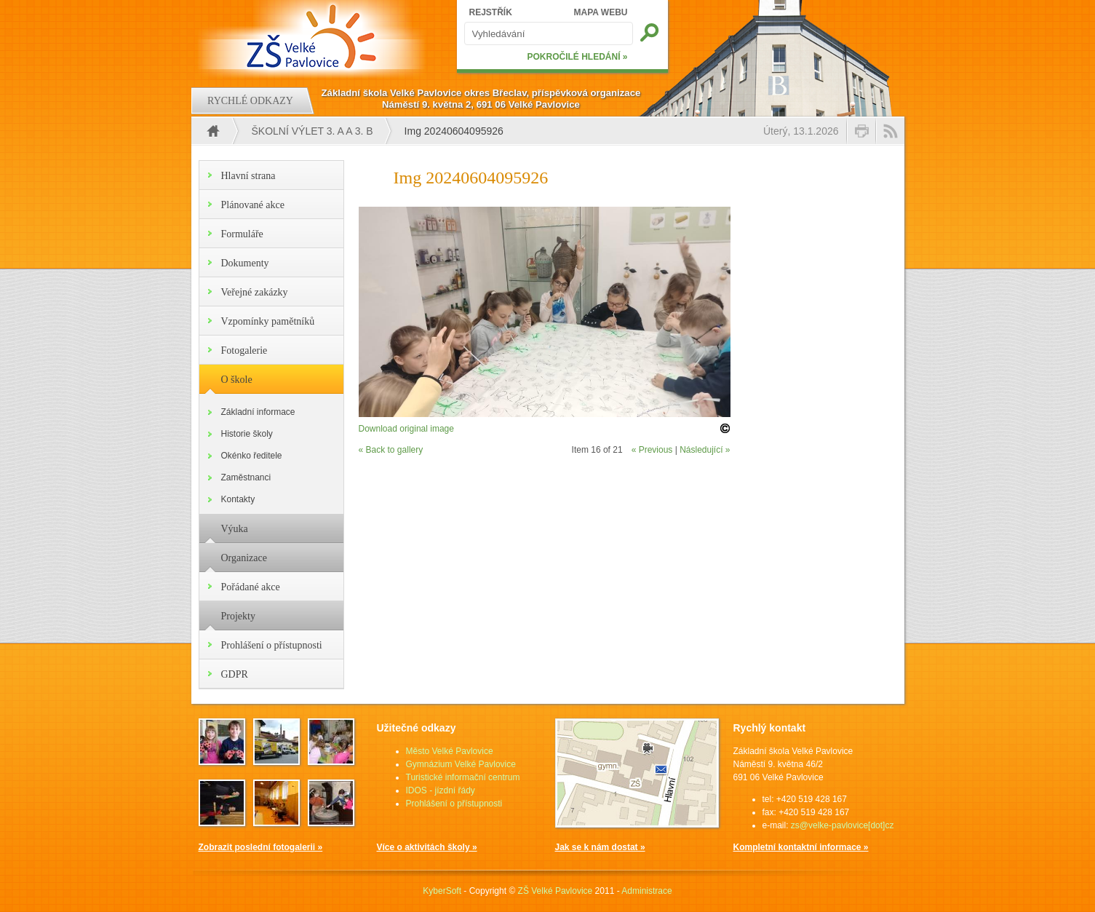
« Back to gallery (391, 450)
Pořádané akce (250, 587)
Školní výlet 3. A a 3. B (312, 131)
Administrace (646, 891)
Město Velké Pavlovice (449, 751)
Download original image (406, 429)
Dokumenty (245, 263)
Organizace (244, 557)
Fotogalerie (244, 350)
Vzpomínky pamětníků (268, 321)
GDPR (234, 674)
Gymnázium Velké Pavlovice (461, 764)
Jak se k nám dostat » (600, 847)
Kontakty (238, 499)
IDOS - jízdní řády (440, 790)
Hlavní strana (248, 175)
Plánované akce (252, 204)
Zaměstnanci (246, 477)
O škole (236, 379)
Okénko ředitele (251, 456)
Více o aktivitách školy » (427, 847)
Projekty (238, 616)
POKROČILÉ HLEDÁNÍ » (577, 57)
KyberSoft (442, 891)
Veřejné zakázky (254, 292)
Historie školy (247, 434)
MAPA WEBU (601, 12)
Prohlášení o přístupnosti (271, 645)
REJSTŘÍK (490, 12)
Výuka (234, 528)
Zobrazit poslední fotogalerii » (261, 847)
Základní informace (258, 412)
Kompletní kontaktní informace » (801, 847)
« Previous (652, 450)
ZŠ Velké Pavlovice (555, 891)
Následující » (705, 450)
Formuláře (242, 234)
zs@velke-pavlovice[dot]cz (842, 825)
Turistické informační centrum (463, 777)
